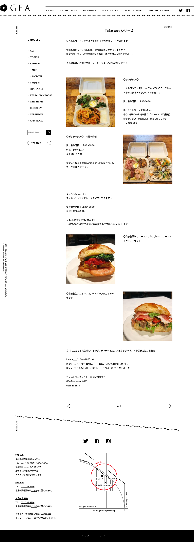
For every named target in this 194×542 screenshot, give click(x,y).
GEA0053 (89, 10)
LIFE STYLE (37, 89)
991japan (35, 82)
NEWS (50, 10)
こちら (38, 474)
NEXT (170, 406)
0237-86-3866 (27, 502)
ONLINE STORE (159, 10)
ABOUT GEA (68, 10)
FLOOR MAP (133, 10)
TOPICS (34, 57)
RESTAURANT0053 (41, 95)
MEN (34, 70)
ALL (119, 406)
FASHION (35, 63)
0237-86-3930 (27, 486)
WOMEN (37, 76)
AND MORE (36, 120)
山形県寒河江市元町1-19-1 (27, 458)
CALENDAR (36, 114)
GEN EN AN (110, 10)
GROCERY (36, 108)
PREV (68, 406)
